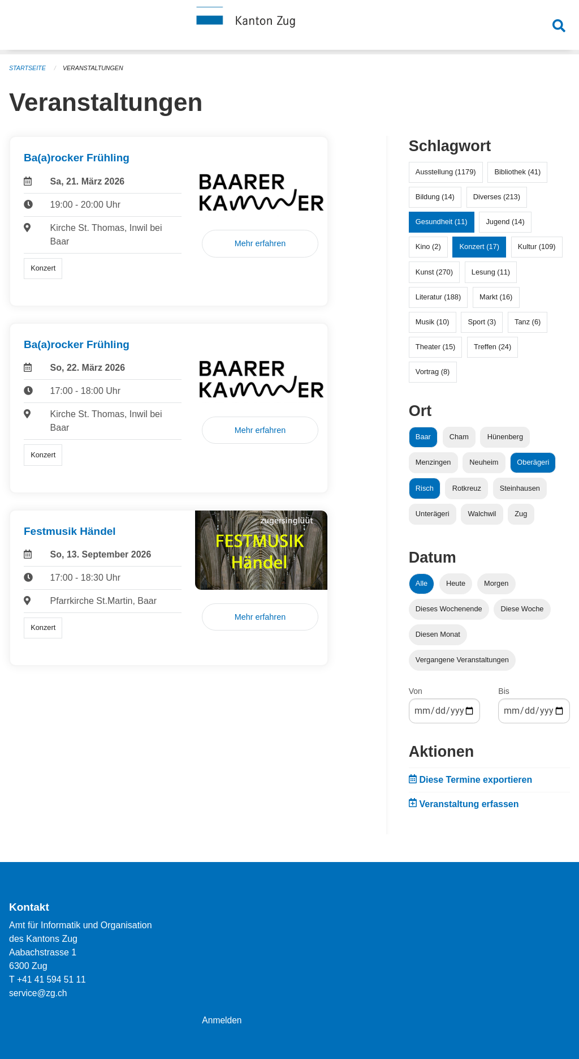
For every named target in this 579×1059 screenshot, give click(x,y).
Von (415, 691)
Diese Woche (522, 608)
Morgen (496, 583)
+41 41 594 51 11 (52, 979)
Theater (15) (435, 346)
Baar (423, 436)
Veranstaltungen (95, 68)
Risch (425, 488)
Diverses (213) (496, 196)
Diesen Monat (438, 634)
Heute (455, 583)
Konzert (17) (479, 246)
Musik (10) (433, 322)
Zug (521, 513)
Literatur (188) (438, 297)
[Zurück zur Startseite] (289, 27)
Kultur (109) (537, 246)
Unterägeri (433, 513)
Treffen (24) (492, 346)
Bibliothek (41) (517, 172)
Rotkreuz (466, 488)
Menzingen (433, 462)
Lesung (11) (491, 272)
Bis (503, 691)
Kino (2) (428, 246)
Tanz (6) (528, 322)
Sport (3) (482, 322)
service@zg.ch (38, 993)
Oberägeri (533, 462)
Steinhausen (520, 488)
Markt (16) (495, 297)
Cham (459, 436)
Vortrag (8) (433, 371)
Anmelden (222, 1020)
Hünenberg (505, 436)
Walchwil (482, 513)
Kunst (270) (434, 272)
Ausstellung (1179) (446, 172)
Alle (421, 583)
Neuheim (483, 462)
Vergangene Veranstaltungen (462, 659)
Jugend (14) (505, 221)
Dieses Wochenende (449, 608)
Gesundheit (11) (442, 221)
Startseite (28, 68)
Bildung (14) (435, 196)
